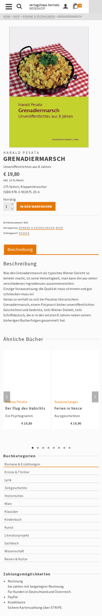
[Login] (79, 6)
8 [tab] (69, 448)
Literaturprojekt (16, 535)
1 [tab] (32, 448)
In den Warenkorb (36, 206)
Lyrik (7, 480)
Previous (7, 396)
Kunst (8, 527)
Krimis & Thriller (17, 472)
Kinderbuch (13, 519)
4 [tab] (48, 448)
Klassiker (11, 511)
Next (95, 396)
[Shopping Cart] (91, 6)
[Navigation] (8, 6)
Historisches (13, 496)
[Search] (19, 6)
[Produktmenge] (8, 206)
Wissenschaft (14, 551)
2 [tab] (38, 448)
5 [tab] (54, 448)
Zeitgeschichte (15, 488)
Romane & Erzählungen (36, 227)
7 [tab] (64, 448)
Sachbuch (11, 543)
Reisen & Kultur (16, 559)
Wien (59, 227)
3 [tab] (43, 448)
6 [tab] (59, 448)
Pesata (24, 233)
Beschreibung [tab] (20, 249)
